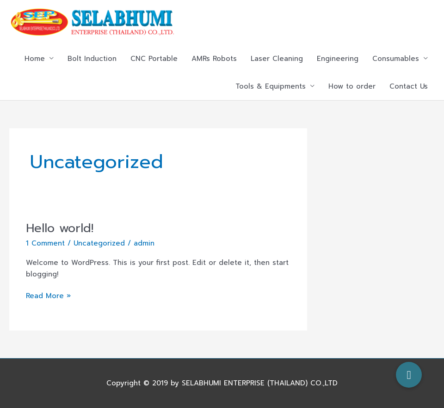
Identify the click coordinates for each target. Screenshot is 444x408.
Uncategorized (99, 243)
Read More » (48, 295)
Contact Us (408, 86)
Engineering (337, 59)
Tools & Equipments (270, 86)
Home (35, 59)
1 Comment (45, 243)
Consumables (395, 59)
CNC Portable (154, 59)
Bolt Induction (92, 59)
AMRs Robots (214, 59)
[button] (409, 375)
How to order (352, 86)
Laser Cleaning (277, 59)
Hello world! (59, 228)
